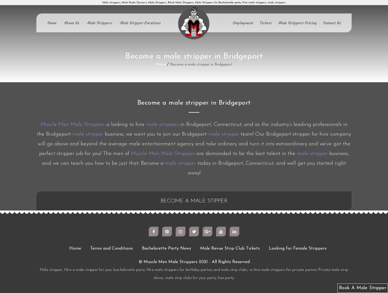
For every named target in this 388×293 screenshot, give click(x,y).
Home (52, 22)
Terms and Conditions (111, 248)
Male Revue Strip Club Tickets (230, 248)
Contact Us (332, 22)
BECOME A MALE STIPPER (194, 201)
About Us (71, 22)
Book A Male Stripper (362, 288)
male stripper (87, 134)
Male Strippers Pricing (297, 22)
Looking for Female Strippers (298, 248)
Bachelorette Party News (166, 248)
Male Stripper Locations (140, 22)
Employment (243, 22)
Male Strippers (99, 22)
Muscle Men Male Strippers (73, 124)
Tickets (266, 22)
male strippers (162, 124)
